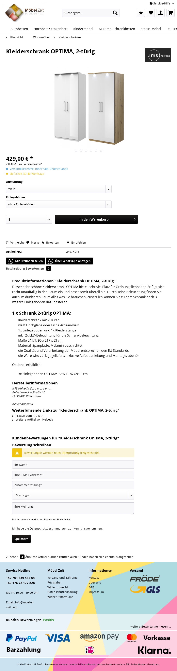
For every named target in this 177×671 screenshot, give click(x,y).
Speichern (21, 539)
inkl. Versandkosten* (30, 164)
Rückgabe (54, 582)
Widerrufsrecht (57, 587)
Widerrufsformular (60, 597)
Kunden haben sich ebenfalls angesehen (105, 557)
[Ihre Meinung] (73, 508)
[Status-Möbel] (151, 29)
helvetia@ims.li (22, 404)
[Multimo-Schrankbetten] (117, 29)
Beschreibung (15, 268)
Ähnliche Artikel (36, 557)
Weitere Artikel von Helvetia (32, 419)
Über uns (94, 582)
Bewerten (50, 242)
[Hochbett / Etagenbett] (50, 29)
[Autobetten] (19, 29)
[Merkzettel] (151, 13)
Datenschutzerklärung (62, 592)
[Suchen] (115, 13)
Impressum (96, 592)
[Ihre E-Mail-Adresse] (73, 475)
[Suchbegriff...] (90, 13)
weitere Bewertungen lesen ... (150, 626)
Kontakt (93, 577)
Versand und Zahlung (62, 577)
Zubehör (15, 557)
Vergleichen (16, 242)
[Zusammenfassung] (73, 485)
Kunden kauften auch (62, 557)
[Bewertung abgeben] (73, 495)
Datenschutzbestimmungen (48, 528)
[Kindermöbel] (83, 29)
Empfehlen (76, 242)
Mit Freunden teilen (26, 261)
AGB (91, 587)
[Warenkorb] (170, 13)
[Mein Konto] (161, 13)
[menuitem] (90, 15)
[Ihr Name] (73, 465)
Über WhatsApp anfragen (69, 261)
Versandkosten (105, 664)
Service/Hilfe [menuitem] (160, 3)
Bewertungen (38, 268)
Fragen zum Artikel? (27, 415)
